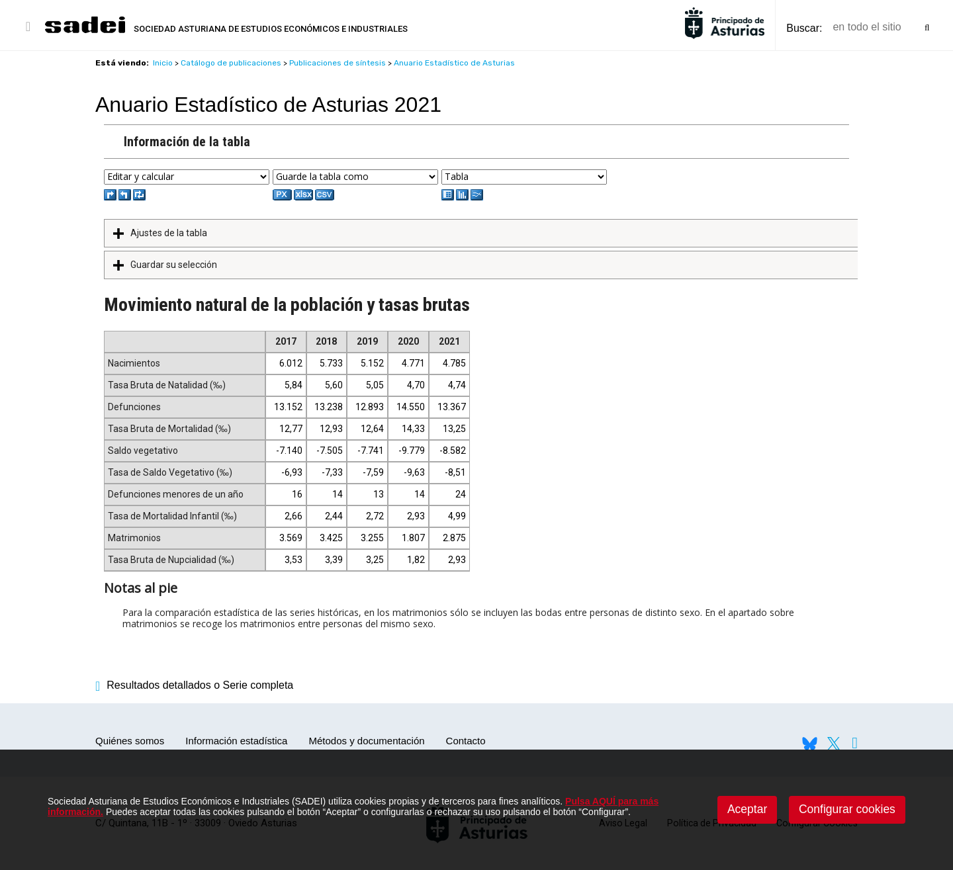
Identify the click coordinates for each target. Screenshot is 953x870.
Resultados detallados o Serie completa (194, 685)
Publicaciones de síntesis (337, 62)
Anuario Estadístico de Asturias (454, 62)
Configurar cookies (847, 809)
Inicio (163, 62)
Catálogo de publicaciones (231, 62)
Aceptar (747, 809)
